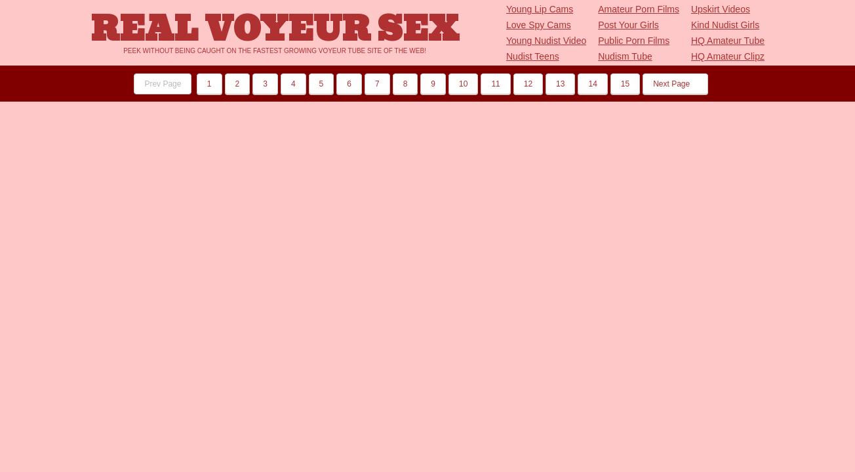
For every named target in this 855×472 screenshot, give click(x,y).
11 (495, 83)
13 (560, 83)
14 (592, 83)
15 (625, 83)
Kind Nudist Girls (725, 25)
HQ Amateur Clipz (728, 56)
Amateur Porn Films (638, 9)
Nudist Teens (532, 56)
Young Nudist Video (546, 40)
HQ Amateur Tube (728, 40)
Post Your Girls (628, 25)
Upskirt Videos (720, 9)
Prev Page (162, 83)
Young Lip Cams (539, 9)
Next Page (675, 83)
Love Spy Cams (538, 25)
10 (463, 83)
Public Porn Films (633, 40)
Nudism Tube (625, 56)
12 (528, 83)
